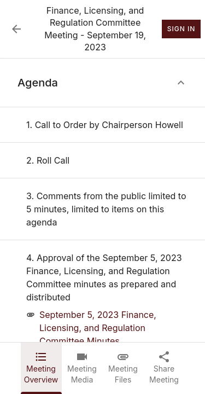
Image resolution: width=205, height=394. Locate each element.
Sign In (181, 29)
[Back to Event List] (16, 29)
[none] (104, 124)
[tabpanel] (102, 200)
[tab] (41, 368)
